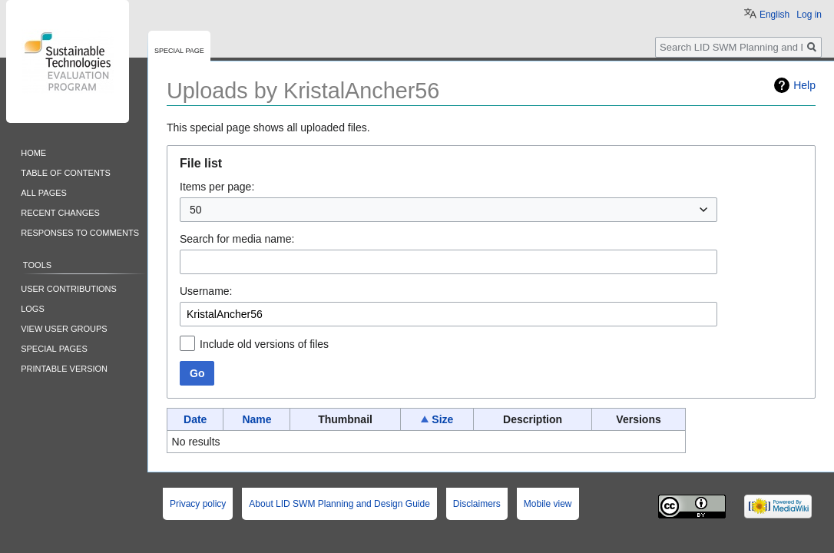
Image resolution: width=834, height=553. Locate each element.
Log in (809, 14)
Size (442, 419)
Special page (179, 49)
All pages (44, 191)
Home (33, 151)
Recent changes (60, 211)
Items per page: (217, 186)
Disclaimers (477, 503)
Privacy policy (198, 503)
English (774, 14)
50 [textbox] (196, 210)
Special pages (54, 347)
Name (256, 419)
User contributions (69, 287)
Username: (206, 291)
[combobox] (448, 209)
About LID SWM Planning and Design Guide (339, 503)
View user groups (64, 327)
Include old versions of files (264, 344)
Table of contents (66, 171)
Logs (33, 307)
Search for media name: (237, 239)
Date (195, 419)
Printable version (64, 367)
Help (804, 85)
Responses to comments (80, 231)
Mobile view (548, 503)
